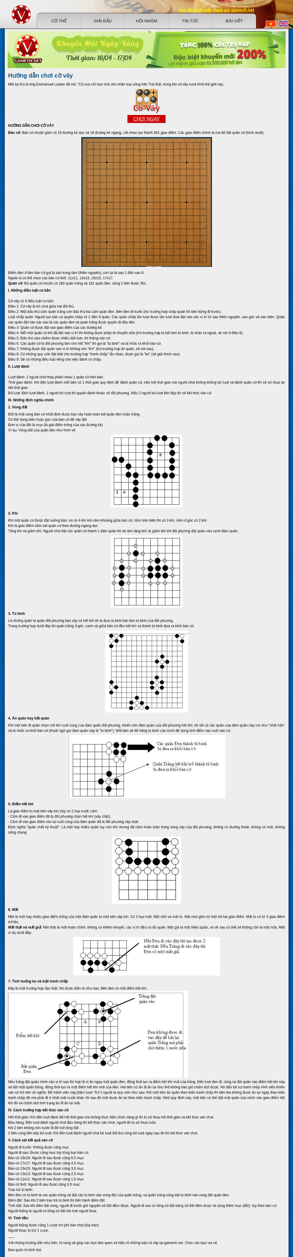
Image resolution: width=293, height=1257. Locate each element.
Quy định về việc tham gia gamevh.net (216, 10)
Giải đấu (103, 21)
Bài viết (234, 21)
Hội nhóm (146, 21)
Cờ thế (59, 21)
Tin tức (190, 21)
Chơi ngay (146, 118)
